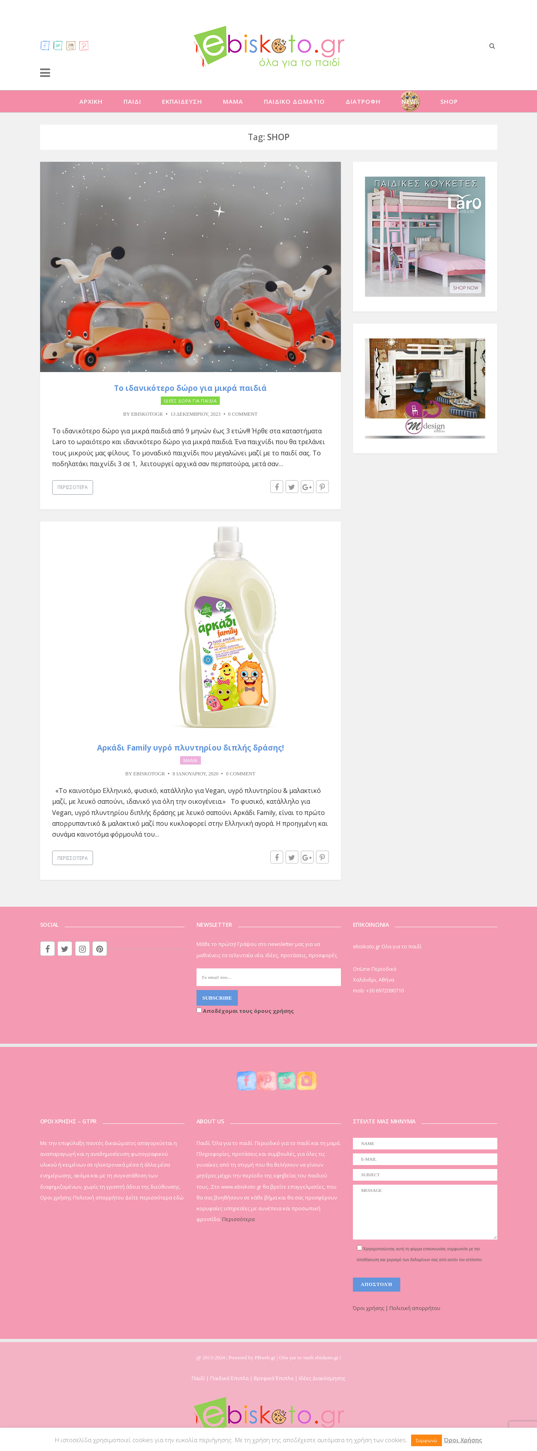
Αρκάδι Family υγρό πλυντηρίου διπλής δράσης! (190, 748)
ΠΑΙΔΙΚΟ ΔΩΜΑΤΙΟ (294, 101)
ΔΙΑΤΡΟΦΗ (363, 101)
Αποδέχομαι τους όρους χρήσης (245, 1010)
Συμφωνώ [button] (426, 1440)
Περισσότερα (72, 487)
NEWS (410, 101)
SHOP (449, 101)
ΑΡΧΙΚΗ (91, 101)
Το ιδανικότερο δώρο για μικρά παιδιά (190, 388)
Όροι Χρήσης (463, 1440)
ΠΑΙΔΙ (132, 101)
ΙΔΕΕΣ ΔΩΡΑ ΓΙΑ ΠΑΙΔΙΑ (190, 401)
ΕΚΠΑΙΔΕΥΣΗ (182, 101)
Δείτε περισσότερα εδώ (154, 1197)
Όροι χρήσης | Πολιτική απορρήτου (396, 1308)
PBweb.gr (266, 1357)
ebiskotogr (147, 414)
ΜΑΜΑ (233, 101)
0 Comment (242, 414)
